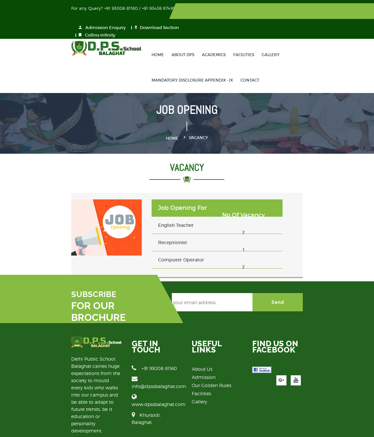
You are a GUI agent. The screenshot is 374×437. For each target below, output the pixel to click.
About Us (202, 349)
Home (145, 38)
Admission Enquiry (249, 11)
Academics (202, 38)
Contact (237, 63)
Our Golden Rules (212, 365)
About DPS (170, 38)
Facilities (231, 38)
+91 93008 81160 (136, 348)
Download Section (304, 11)
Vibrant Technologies (319, 427)
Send (314, 289)
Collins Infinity (244, 19)
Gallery (259, 38)
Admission (204, 357)
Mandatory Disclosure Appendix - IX (180, 63)
